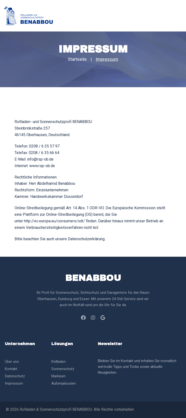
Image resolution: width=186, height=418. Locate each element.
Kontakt (11, 369)
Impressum (14, 383)
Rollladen (58, 361)
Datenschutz (15, 376)
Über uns (12, 361)
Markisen (58, 376)
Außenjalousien (63, 383)
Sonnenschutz (62, 369)
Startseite (77, 59)
